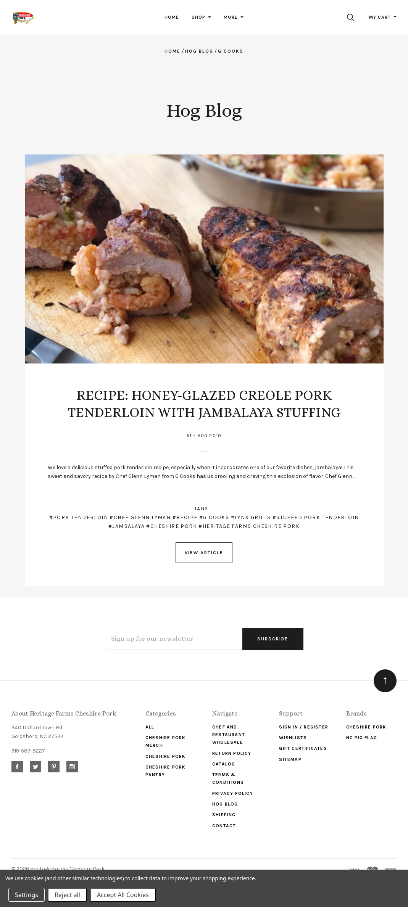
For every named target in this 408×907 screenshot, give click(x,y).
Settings (26, 895)
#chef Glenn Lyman (140, 517)
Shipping (224, 814)
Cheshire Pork (165, 756)
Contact (224, 825)
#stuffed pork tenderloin (316, 517)
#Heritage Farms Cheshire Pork (249, 526)
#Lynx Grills (251, 517)
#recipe (185, 517)
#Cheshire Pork (171, 526)
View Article (204, 552)
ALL (150, 727)
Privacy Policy (232, 793)
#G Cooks (214, 517)
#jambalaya (126, 526)
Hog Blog (225, 804)
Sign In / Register (303, 727)
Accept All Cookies (123, 895)
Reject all (67, 895)
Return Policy (232, 753)
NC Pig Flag (361, 737)
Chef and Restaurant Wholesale (228, 734)
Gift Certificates (303, 748)
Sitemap (290, 759)
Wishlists (293, 737)
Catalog (223, 764)
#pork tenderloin (78, 517)
